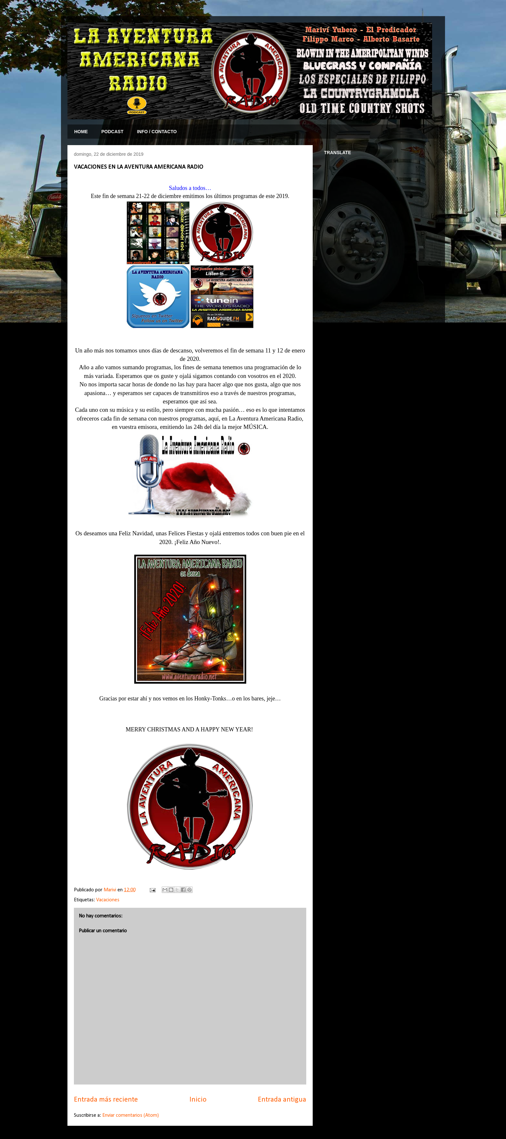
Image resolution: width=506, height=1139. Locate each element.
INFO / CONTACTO (157, 131)
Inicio (198, 1100)
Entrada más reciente (106, 1100)
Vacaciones (107, 900)
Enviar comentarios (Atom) (130, 1115)
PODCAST (112, 131)
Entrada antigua (282, 1100)
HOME (81, 131)
